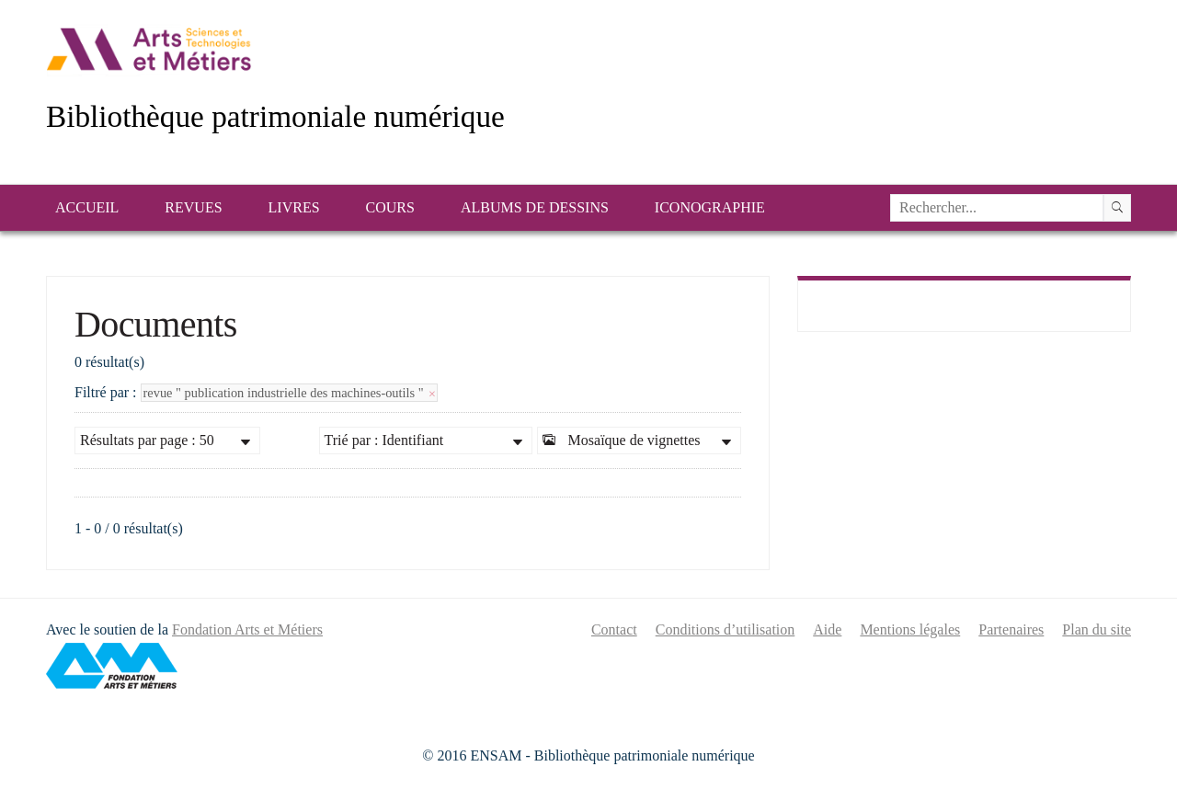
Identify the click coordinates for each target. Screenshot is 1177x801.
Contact (614, 629)
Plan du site (1096, 629)
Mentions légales (910, 629)
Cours (390, 207)
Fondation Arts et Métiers (247, 629)
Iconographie (710, 207)
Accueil (87, 207)
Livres (294, 207)
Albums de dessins (535, 207)
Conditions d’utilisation (725, 629)
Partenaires (1011, 629)
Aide (827, 629)
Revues (193, 207)
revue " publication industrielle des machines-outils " (289, 392)
